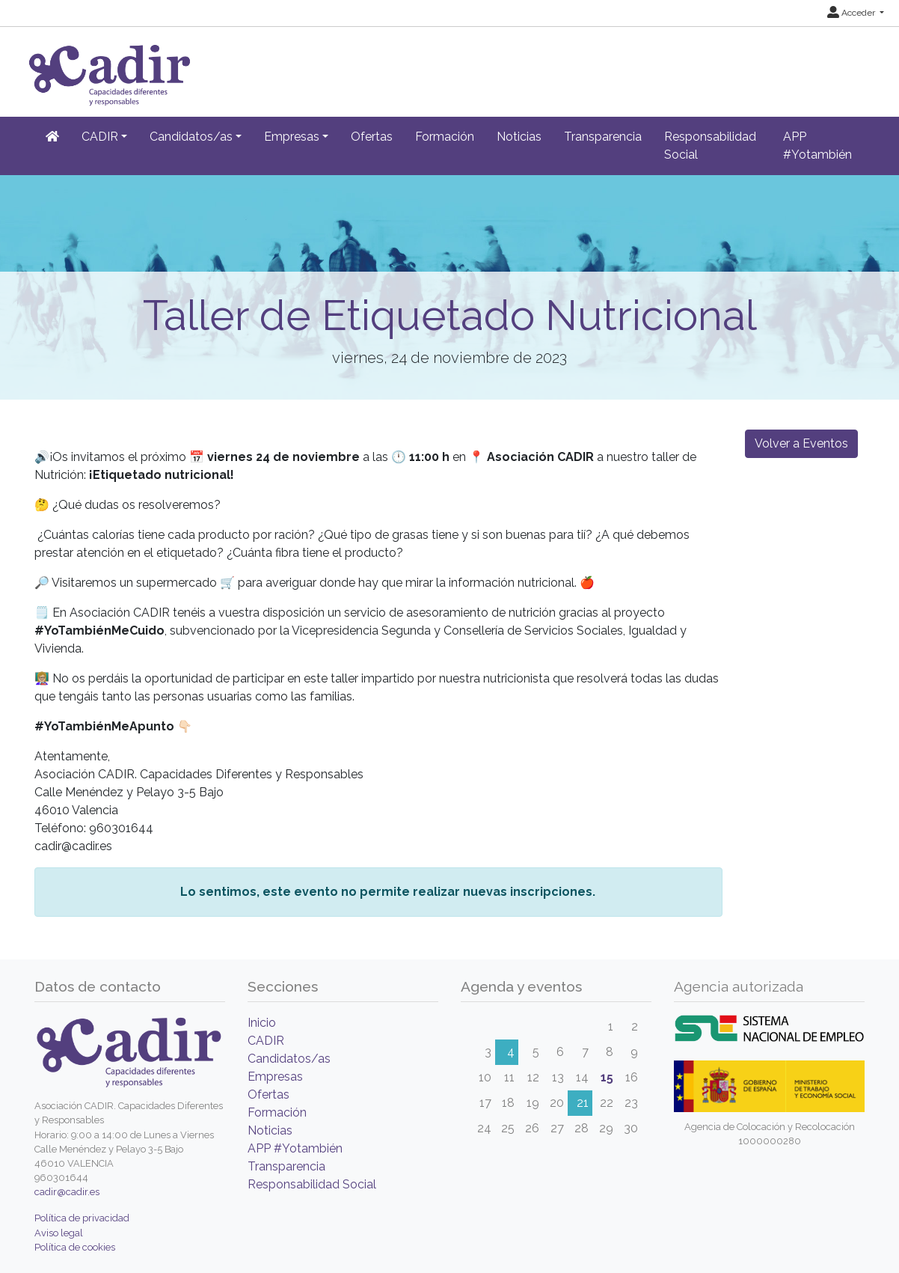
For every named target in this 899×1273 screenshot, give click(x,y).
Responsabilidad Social (710, 145)
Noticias (519, 136)
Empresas (275, 1076)
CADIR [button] (100, 136)
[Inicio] (52, 137)
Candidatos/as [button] (191, 136)
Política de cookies (74, 1247)
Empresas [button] (291, 136)
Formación (444, 136)
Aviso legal (58, 1233)
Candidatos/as (289, 1058)
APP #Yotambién (817, 145)
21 (583, 1103)
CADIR (266, 1041)
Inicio (262, 1023)
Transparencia (603, 136)
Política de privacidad (81, 1218)
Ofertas (372, 136)
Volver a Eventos (801, 443)
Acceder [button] (852, 12)
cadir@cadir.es (66, 1191)
